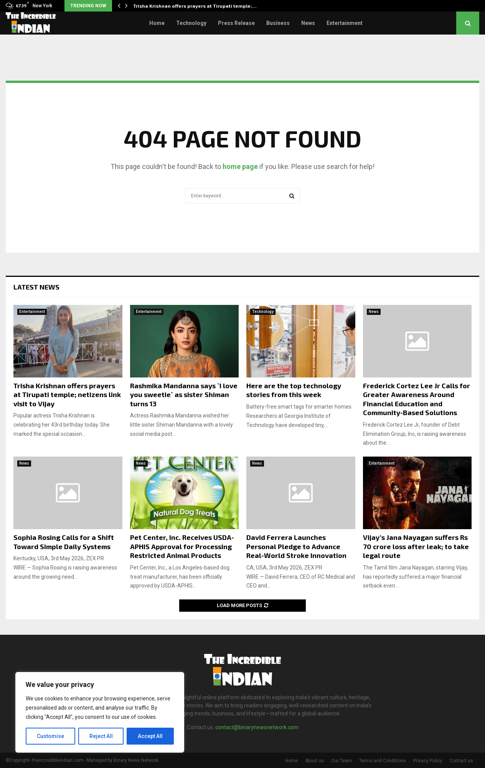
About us (314, 760)
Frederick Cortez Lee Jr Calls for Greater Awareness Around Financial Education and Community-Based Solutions (416, 399)
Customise (50, 736)
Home (157, 23)
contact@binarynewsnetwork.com (257, 727)
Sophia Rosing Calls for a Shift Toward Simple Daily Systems (63, 541)
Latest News (36, 287)
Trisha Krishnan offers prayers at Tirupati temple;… (195, 5)
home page (240, 166)
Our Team (341, 760)
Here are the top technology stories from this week (293, 390)
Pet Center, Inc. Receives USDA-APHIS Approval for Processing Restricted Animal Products (182, 546)
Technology (191, 23)
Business (278, 23)
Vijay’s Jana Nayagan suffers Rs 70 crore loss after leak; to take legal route (416, 546)
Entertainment (345, 23)
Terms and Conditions (382, 760)
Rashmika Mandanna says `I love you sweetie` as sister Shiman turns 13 (184, 394)
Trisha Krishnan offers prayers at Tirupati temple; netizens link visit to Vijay (67, 394)
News (308, 23)
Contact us (461, 760)
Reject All (101, 736)
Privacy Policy (427, 760)
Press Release (236, 23)
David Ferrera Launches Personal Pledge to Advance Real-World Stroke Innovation (296, 546)
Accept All (150, 736)
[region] (99, 712)
